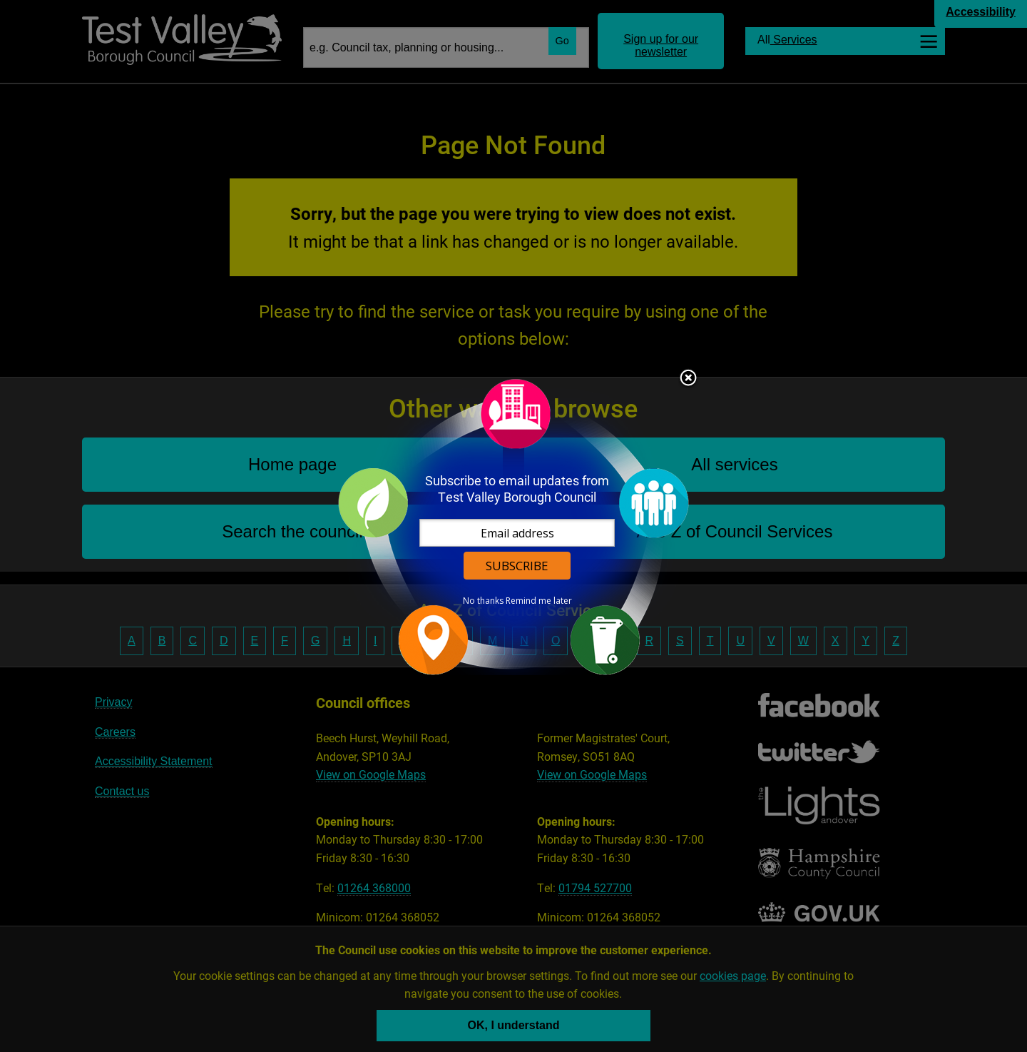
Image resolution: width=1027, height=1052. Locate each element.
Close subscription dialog (688, 379)
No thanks (483, 601)
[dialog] (513, 526)
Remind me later (539, 601)
